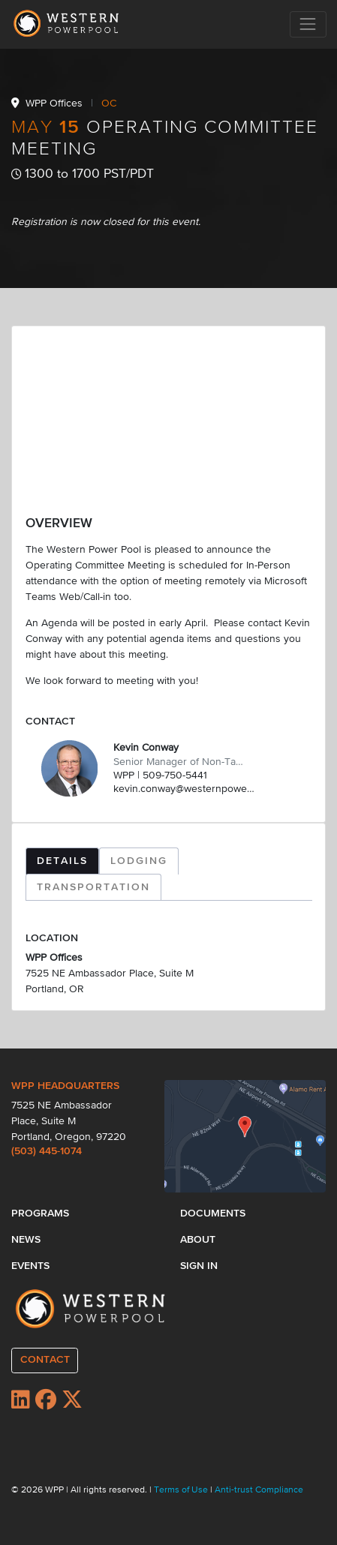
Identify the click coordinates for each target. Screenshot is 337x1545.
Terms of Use (182, 1490)
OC (108, 103)
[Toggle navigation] (308, 24)
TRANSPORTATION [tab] (93, 887)
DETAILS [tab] (62, 861)
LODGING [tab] (138, 861)
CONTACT (45, 1359)
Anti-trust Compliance (259, 1490)
